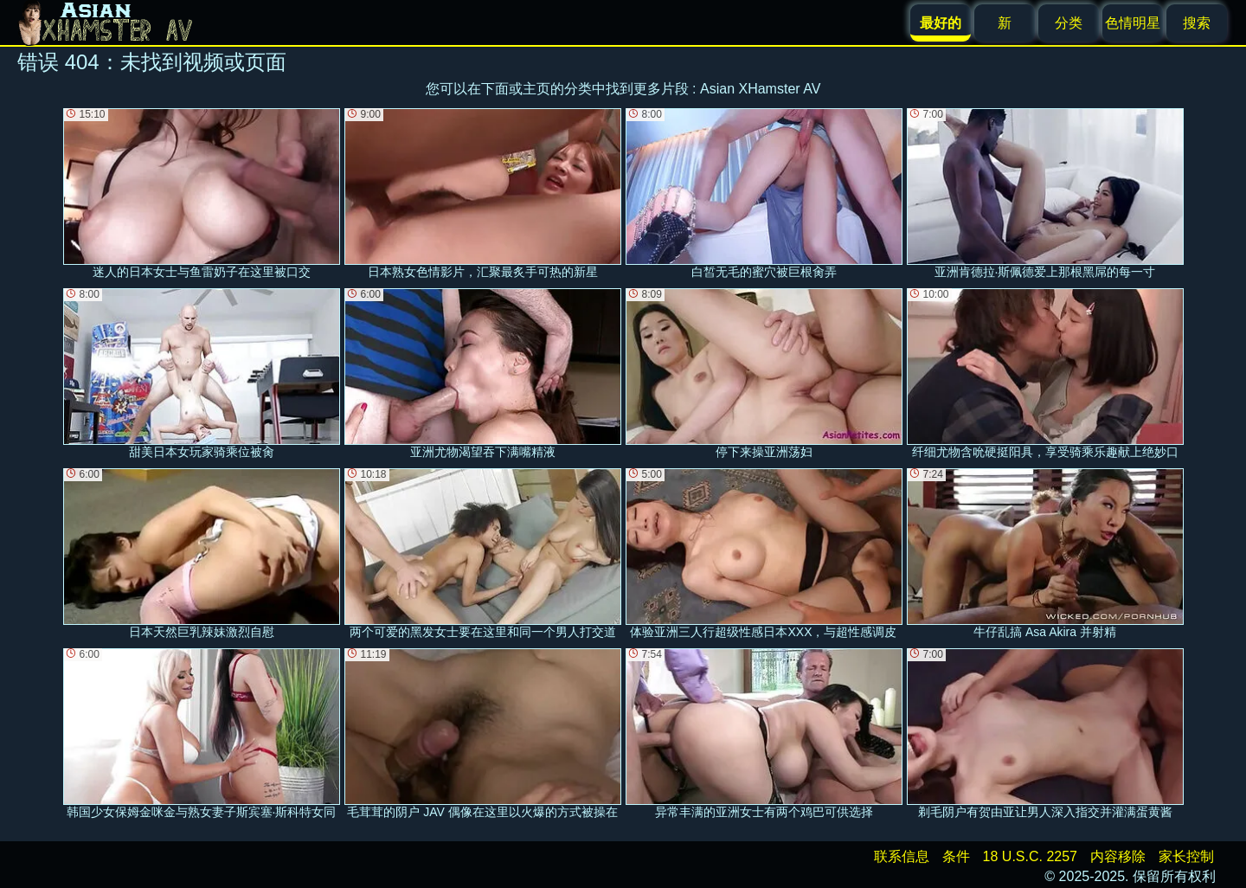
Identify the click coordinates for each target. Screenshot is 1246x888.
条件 (956, 856)
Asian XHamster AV (760, 88)
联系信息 (901, 856)
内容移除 (1118, 856)
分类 (1068, 23)
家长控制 (1186, 856)
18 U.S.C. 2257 (1030, 856)
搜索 (1197, 23)
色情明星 (1132, 23)
